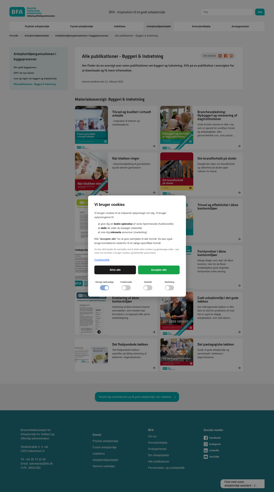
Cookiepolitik (102, 259)
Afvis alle (115, 269)
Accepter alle (159, 269)
